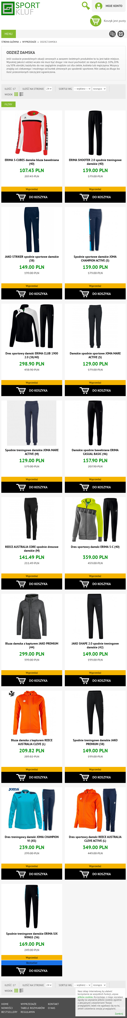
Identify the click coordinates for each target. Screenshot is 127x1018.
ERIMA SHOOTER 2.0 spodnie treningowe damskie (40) (95, 162)
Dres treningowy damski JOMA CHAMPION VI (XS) (32, 839)
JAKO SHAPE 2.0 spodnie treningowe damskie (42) (95, 645)
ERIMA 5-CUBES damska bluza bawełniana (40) (32, 162)
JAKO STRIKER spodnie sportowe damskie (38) (32, 258)
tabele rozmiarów (33, 1008)
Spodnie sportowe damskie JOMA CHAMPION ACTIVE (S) (95, 258)
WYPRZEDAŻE (29, 41)
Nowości (7, 1008)
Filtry (8, 104)
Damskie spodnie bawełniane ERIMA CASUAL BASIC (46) (95, 452)
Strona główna (10, 41)
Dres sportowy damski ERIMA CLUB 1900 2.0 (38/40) (31, 355)
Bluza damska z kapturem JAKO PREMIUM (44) (31, 645)
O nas (51, 1008)
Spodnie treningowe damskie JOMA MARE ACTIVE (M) (32, 452)
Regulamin (28, 1012)
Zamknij (119, 1013)
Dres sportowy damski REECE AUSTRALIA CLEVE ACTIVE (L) (95, 839)
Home (5, 1004)
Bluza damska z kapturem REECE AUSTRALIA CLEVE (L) (31, 742)
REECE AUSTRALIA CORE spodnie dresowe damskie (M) (31, 548)
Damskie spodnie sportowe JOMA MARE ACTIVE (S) (95, 355)
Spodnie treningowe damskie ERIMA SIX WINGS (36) (32, 935)
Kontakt (53, 1004)
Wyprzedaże (29, 1004)
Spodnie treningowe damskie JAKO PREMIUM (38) (95, 742)
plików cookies (85, 997)
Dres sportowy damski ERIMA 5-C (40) (95, 547)
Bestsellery (9, 1012)
